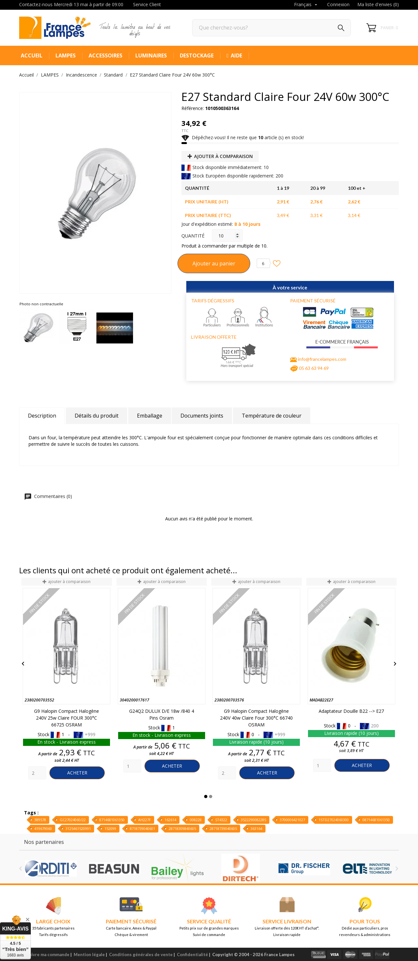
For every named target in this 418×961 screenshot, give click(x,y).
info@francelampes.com (322, 359)
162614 (170, 819)
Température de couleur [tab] (271, 415)
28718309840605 (182, 828)
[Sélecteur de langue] (306, 4)
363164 (256, 828)
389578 (40, 819)
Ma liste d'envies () (378, 4)
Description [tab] (42, 415)
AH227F (144, 819)
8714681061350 (112, 819)
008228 (196, 819)
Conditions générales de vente (141, 954)
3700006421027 (292, 819)
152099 (110, 828)
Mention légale (89, 954)
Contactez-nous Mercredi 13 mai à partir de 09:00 (71, 4)
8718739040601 (142, 828)
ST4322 (221, 819)
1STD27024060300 (334, 819)
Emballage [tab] (149, 415)
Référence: (192, 108)
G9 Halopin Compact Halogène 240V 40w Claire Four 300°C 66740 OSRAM (256, 718)
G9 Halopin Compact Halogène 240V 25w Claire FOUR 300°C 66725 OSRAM (66, 718)
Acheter (77, 773)
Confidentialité (192, 954)
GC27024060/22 (73, 819)
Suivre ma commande (47, 954)
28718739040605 (223, 828)
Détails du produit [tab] (96, 415)
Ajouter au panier (213, 263)
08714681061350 (376, 819)
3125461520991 (78, 828)
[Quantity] (37, 772)
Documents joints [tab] (201, 415)
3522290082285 (253, 819)
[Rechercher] (271, 27)
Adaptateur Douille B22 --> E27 (351, 711)
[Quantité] (227, 235)
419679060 (43, 828)
